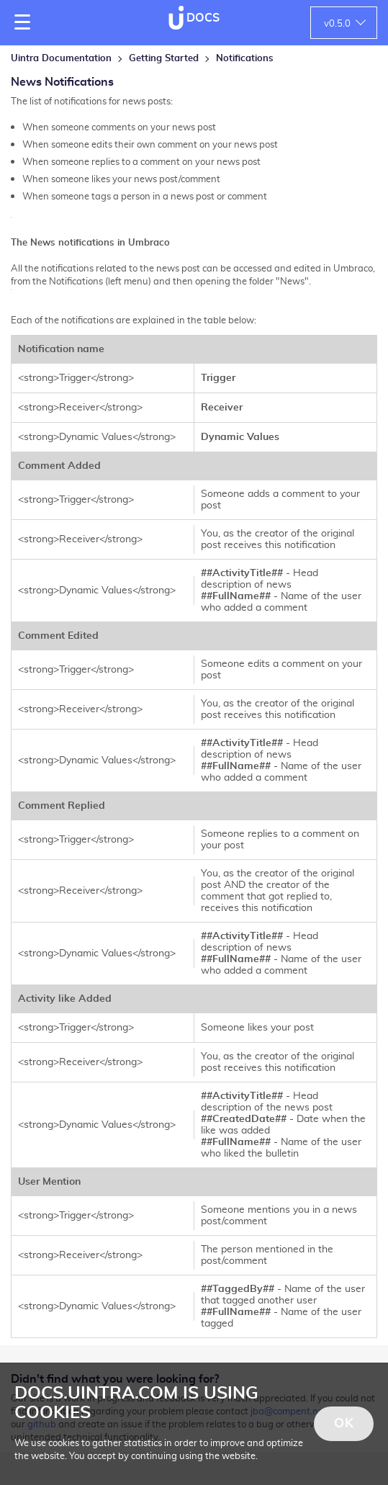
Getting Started (164, 58)
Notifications (245, 58)
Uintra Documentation (61, 58)
